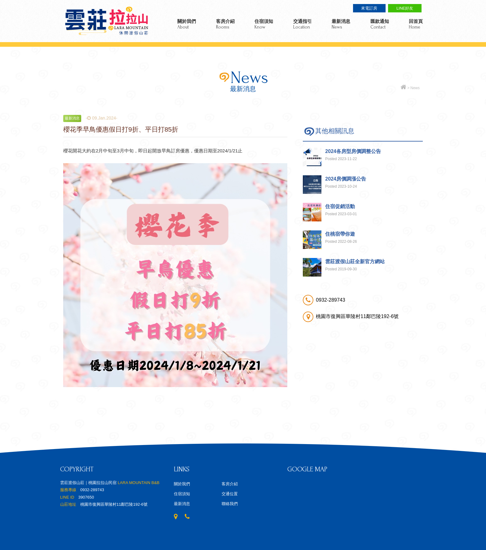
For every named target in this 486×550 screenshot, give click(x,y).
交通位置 (230, 493)
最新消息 (341, 24)
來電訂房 (369, 8)
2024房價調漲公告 (345, 178)
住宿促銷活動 (340, 206)
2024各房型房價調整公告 (353, 151)
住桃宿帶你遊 (340, 234)
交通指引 (302, 24)
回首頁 (416, 24)
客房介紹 (225, 24)
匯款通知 (379, 24)
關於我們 (186, 24)
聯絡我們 (230, 503)
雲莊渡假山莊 (106, 21)
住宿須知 (263, 24)
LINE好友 (404, 8)
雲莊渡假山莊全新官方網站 (355, 261)
